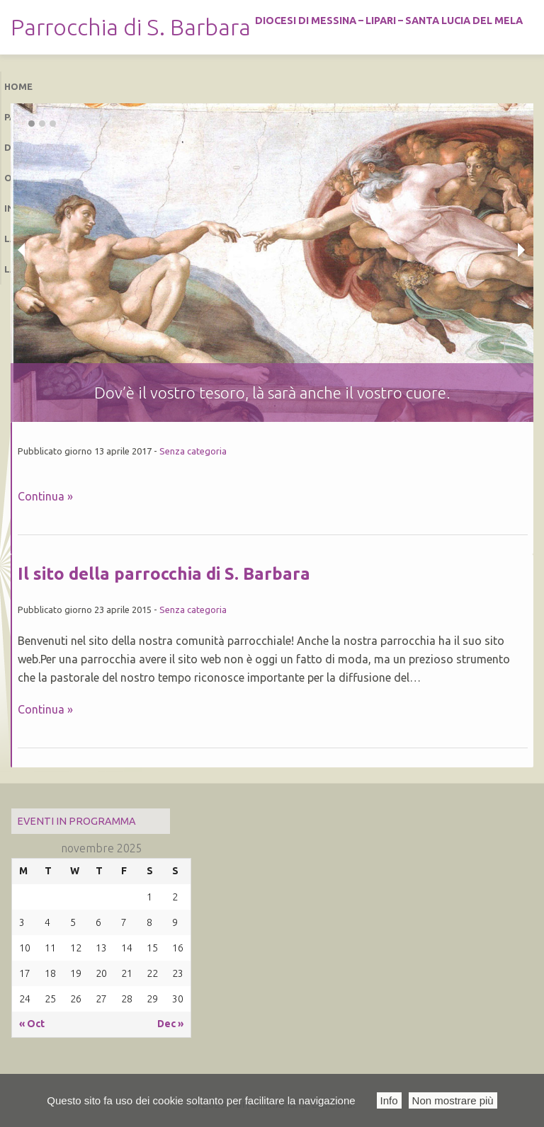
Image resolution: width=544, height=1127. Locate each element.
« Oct (32, 1023)
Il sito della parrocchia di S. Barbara (164, 573)
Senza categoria (193, 451)
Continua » (45, 496)
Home (18, 86)
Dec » (170, 1023)
